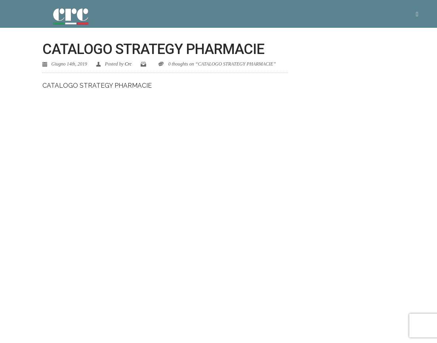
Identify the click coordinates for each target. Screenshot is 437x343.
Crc (128, 64)
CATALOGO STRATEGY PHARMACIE (97, 85)
